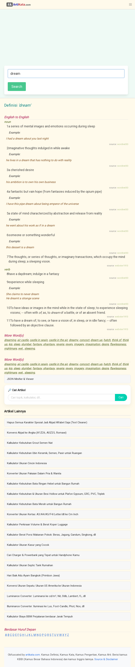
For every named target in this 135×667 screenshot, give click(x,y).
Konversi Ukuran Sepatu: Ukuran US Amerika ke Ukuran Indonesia (44, 585)
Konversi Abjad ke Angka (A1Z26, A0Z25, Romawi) (36, 432)
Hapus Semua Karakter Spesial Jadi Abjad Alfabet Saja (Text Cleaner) (47, 422)
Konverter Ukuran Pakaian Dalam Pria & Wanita (34, 473)
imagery (79, 344)
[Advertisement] (66, 39)
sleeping (29, 348)
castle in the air (58, 340)
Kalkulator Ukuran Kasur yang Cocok (28, 544)
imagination (92, 344)
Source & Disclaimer (106, 659)
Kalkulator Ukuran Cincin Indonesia (27, 463)
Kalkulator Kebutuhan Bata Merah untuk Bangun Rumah (39, 504)
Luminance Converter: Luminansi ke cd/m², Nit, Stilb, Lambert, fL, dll (46, 596)
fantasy (37, 344)
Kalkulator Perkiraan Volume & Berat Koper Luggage (37, 524)
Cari (121, 397)
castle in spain (39, 340)
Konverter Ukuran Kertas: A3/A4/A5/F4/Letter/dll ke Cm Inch (42, 514)
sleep (17, 344)
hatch (107, 340)
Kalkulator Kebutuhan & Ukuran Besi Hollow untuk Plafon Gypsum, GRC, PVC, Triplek (56, 493)
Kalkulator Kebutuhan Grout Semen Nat (30, 442)
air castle (22, 340)
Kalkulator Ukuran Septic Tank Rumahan (30, 565)
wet (20, 348)
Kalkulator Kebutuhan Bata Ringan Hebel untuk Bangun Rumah (43, 483)
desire (105, 344)
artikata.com (32, 654)
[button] (130, 4)
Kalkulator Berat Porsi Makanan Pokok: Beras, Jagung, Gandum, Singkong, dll (51, 534)
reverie (60, 344)
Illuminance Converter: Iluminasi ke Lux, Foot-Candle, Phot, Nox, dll (45, 606)
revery (69, 344)
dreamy (73, 340)
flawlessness (118, 344)
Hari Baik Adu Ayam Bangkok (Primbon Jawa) (33, 575)
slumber (26, 344)
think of (116, 340)
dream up (96, 340)
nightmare (10, 348)
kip (10, 344)
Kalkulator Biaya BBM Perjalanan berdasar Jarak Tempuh (40, 616)
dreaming (10, 340)
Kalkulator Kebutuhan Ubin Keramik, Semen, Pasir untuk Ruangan (44, 453)
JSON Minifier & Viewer (20, 379)
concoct (84, 340)
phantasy (49, 344)
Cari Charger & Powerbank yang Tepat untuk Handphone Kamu (43, 555)
